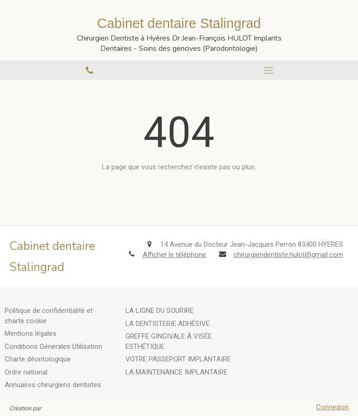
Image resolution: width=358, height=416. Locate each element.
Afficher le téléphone (174, 254)
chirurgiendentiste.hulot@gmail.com (288, 254)
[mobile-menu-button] (268, 70)
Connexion (332, 407)
